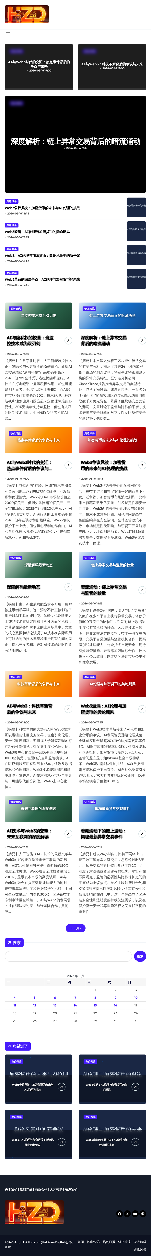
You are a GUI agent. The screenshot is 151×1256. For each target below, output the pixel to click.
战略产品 (26, 1189)
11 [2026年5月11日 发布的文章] (15, 1005)
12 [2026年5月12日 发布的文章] (34, 1005)
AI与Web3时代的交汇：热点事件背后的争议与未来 (39, 64)
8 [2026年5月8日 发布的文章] (95, 998)
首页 (81, 1242)
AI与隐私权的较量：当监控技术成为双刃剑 (75, 141)
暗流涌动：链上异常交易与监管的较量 (103, 590)
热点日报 (109, 1242)
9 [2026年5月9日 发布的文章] (115, 998)
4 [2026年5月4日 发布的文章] (15, 998)
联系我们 (71, 1189)
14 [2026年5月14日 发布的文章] (75, 1005)
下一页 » (75, 928)
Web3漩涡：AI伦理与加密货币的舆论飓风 (37, 231)
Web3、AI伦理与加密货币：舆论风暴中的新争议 (42, 255)
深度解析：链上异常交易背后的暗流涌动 (103, 340)
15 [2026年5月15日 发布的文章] (95, 1005)
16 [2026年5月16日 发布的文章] (115, 1005)
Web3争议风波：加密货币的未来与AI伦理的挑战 (42, 208)
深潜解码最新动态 (23, 587)
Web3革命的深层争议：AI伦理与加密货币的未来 (42, 279)
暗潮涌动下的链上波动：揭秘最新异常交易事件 (103, 834)
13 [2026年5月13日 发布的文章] (54, 1005)
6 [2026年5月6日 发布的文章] (55, 998)
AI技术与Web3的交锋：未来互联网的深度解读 (29, 834)
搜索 (14, 942)
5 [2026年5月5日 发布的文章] (35, 998)
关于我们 (11, 1189)
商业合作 (41, 1189)
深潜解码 (140, 1242)
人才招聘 (56, 1189)
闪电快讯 (93, 1242)
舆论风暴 (11, 201)
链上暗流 (124, 1242)
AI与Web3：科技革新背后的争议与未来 (112, 64)
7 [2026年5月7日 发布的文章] (75, 998)
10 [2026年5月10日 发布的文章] (136, 998)
